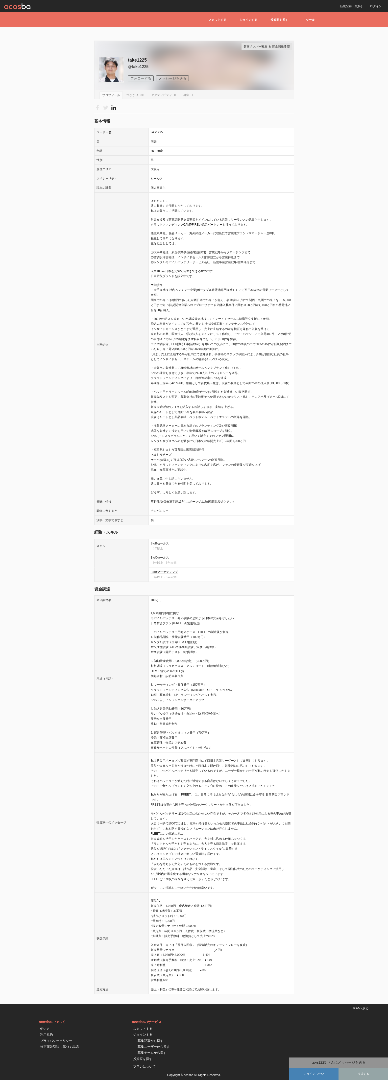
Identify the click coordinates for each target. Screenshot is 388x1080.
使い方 (45, 1029)
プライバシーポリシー (56, 1041)
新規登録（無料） (352, 6)
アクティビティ (164, 95)
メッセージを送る (172, 78)
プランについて (144, 1066)
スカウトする (217, 20)
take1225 (137, 60)
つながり (135, 95)
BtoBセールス (160, 543)
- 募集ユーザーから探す (153, 1047)
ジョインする (248, 20)
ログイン (376, 6)
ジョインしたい (313, 1074)
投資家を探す (279, 20)
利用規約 (46, 1034)
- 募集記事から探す (149, 1041)
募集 (188, 95)
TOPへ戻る (360, 1008)
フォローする (140, 78)
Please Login (114, 107)
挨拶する (363, 1074)
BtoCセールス (160, 557)
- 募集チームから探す (151, 1053)
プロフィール (111, 95)
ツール (310, 20)
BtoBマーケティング (164, 572)
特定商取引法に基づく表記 (59, 1047)
